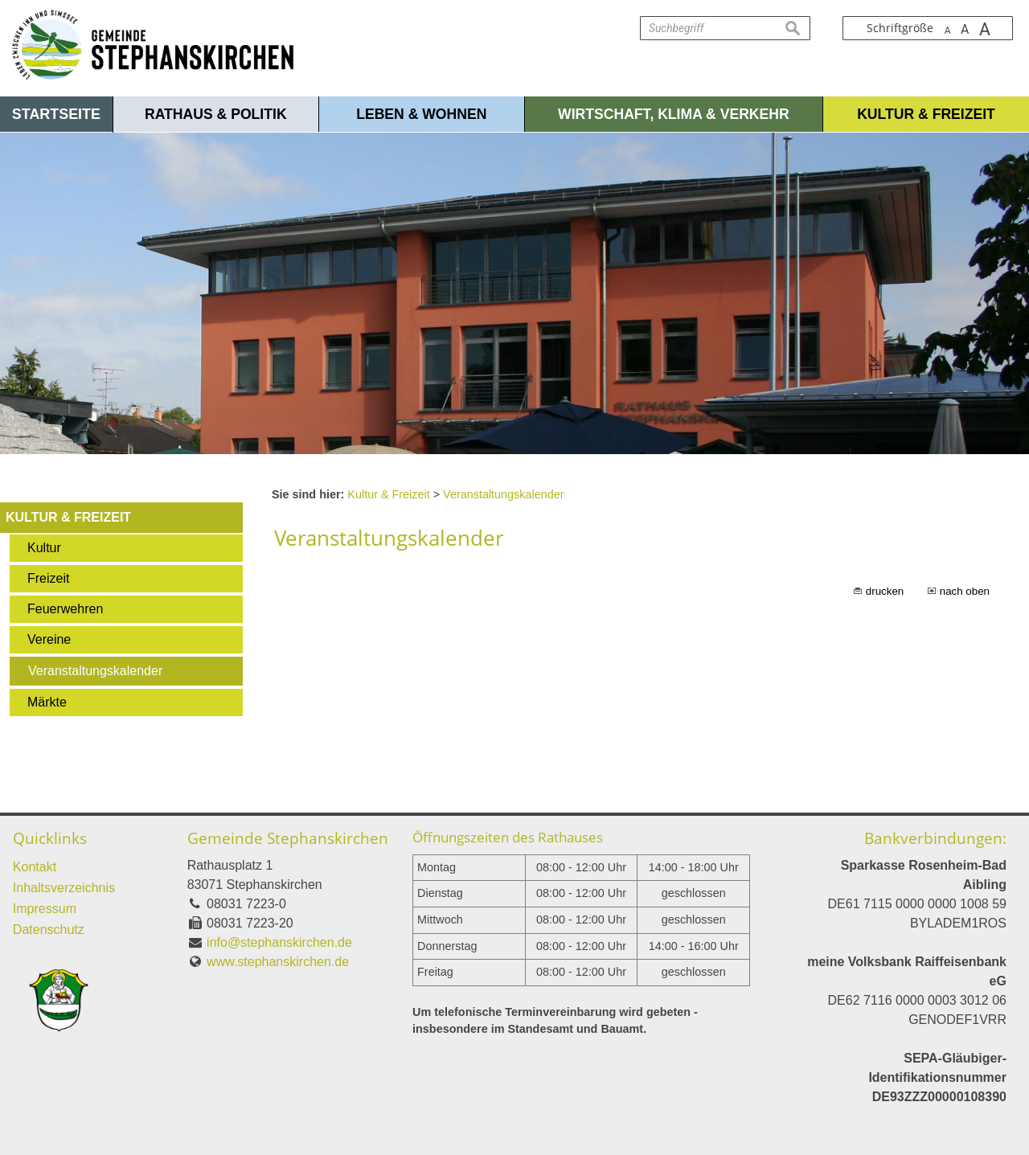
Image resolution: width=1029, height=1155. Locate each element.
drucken (885, 591)
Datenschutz (48, 929)
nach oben (965, 591)
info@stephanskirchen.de (279, 942)
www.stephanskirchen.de (278, 962)
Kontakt (34, 867)
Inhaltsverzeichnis (64, 888)
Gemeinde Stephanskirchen (287, 838)
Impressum (44, 908)
